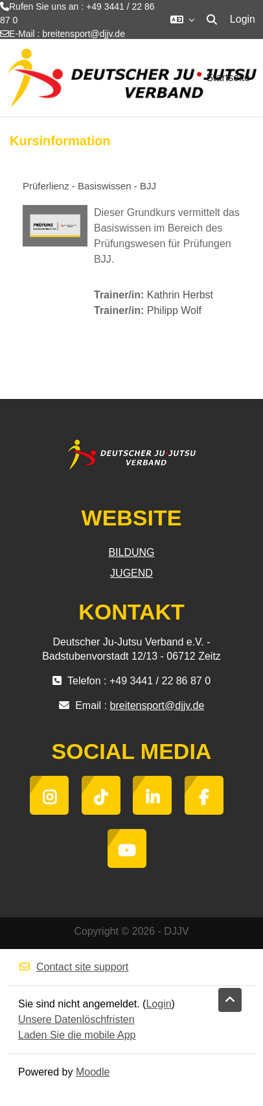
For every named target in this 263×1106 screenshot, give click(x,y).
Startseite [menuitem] (228, 77)
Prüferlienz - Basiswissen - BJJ (89, 185)
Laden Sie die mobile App (76, 1034)
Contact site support (73, 966)
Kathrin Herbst (180, 294)
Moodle (92, 1071)
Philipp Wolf (174, 310)
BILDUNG (131, 552)
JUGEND (131, 573)
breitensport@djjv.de (83, 34)
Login (242, 19)
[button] (182, 19)
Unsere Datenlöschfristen (76, 1019)
